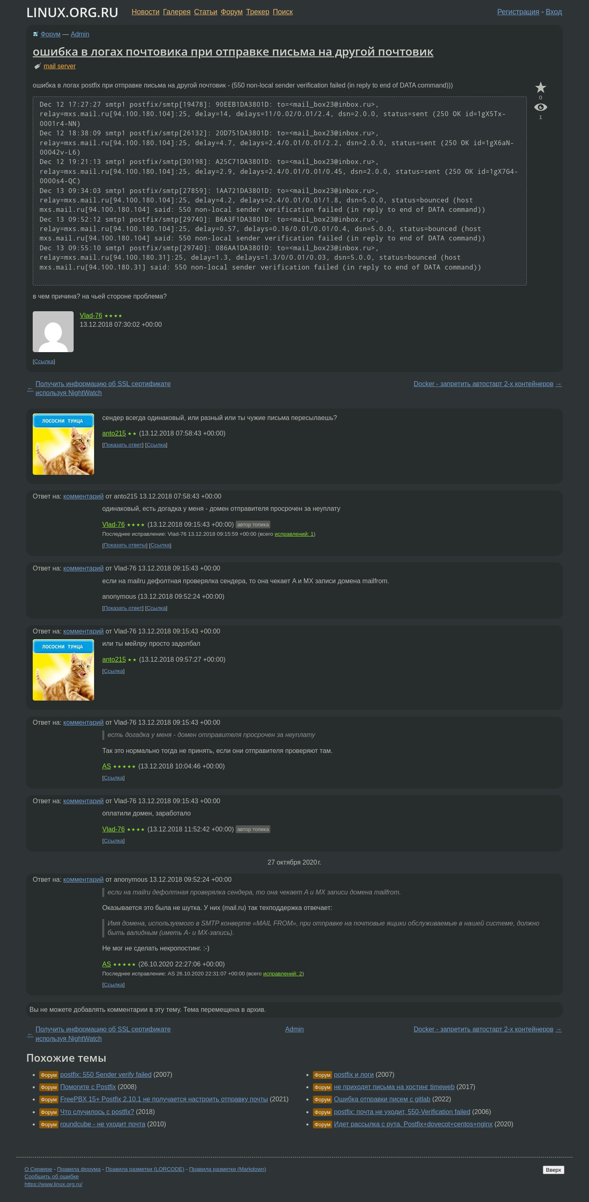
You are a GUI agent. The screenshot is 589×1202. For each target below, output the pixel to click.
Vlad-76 (91, 315)
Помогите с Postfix (88, 1086)
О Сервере (38, 1169)
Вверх (553, 1170)
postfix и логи (353, 1074)
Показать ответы (125, 545)
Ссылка (44, 361)
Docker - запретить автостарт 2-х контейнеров (483, 383)
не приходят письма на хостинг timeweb (394, 1086)
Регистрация (518, 12)
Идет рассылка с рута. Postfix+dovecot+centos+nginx (413, 1124)
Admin (80, 34)
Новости (146, 12)
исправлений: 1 (294, 534)
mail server (60, 66)
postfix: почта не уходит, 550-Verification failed (402, 1111)
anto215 (114, 433)
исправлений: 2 (282, 974)
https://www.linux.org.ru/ (53, 1184)
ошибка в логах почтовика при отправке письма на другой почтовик (233, 51)
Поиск (283, 12)
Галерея (177, 12)
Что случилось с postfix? (97, 1111)
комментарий (83, 496)
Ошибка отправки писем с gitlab (382, 1099)
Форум (232, 12)
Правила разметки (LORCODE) (145, 1169)
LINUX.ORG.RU (72, 12)
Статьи (205, 12)
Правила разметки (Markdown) (227, 1169)
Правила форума (79, 1169)
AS (106, 766)
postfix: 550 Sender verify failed (105, 1074)
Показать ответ (123, 445)
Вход (554, 12)
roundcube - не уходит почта (102, 1124)
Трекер (258, 12)
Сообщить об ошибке (52, 1176)
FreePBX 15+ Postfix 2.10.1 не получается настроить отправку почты (164, 1099)
